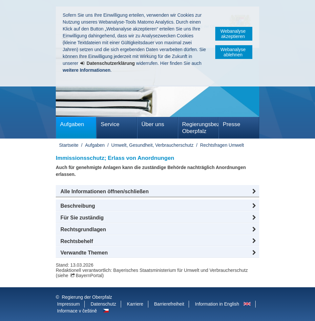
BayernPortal (89, 275)
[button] (157, 191)
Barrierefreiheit (169, 304)
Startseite (68, 145)
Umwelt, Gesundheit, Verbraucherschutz (152, 145)
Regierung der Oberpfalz (87, 297)
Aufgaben (72, 124)
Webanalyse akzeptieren (233, 33)
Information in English (217, 304)
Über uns (152, 124)
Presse (231, 124)
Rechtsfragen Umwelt (222, 145)
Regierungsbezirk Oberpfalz (200, 127)
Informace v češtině (77, 310)
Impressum (68, 304)
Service (110, 124)
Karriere (135, 304)
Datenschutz (103, 304)
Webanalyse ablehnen (233, 52)
